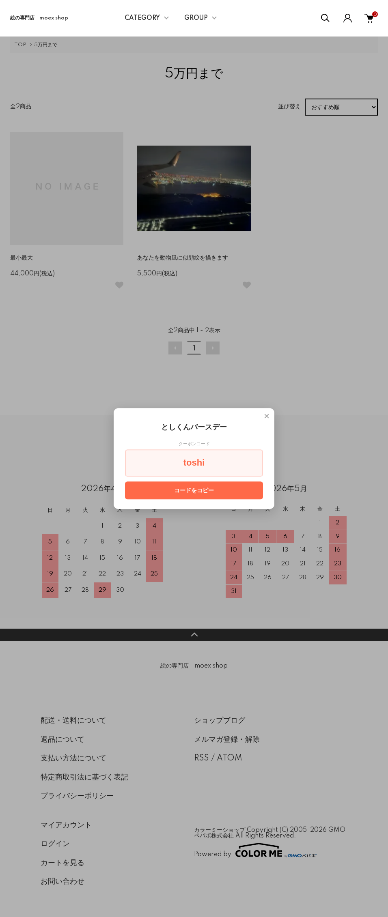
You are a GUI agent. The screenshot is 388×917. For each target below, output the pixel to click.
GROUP (196, 18)
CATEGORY (142, 18)
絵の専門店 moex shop (39, 18)
